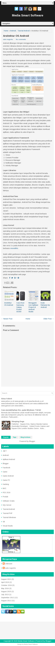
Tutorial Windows (9, 517)
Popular (6, 437)
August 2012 (6, 601)
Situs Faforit (6, 399)
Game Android (8, 476)
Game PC (6, 480)
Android (13, 31)
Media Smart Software (27, 15)
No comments (21, 39)
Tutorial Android (23, 31)
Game (5, 472)
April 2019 (5, 582)
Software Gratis (9, 501)
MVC (4, 488)
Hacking (6, 484)
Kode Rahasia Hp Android (45, 305)
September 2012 (7, 598)
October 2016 (6, 585)
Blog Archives (25, 437)
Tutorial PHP (7, 513)
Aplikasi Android (9, 459)
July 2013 (5, 594)
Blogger (32, 441)
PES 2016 (6, 492)
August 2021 (6, 579)
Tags (14, 437)
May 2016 (5, 588)
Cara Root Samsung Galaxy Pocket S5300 (20, 307)
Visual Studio (8, 526)
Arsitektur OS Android (16, 35)
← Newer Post (6, 319)
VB (4, 522)
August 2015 (6, 591)
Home (6, 31)
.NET (5, 451)
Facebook (6, 468)
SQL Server (7, 505)
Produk (5, 497)
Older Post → (48, 319)
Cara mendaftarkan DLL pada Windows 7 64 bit (21, 410)
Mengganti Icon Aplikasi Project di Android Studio (33, 307)
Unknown (8, 564)
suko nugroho (10, 568)
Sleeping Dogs (18, 421)
